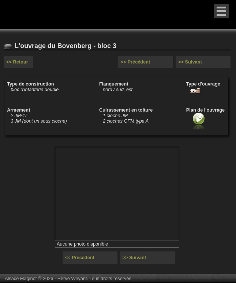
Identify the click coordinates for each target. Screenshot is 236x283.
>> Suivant (190, 62)
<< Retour (17, 62)
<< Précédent (135, 62)
